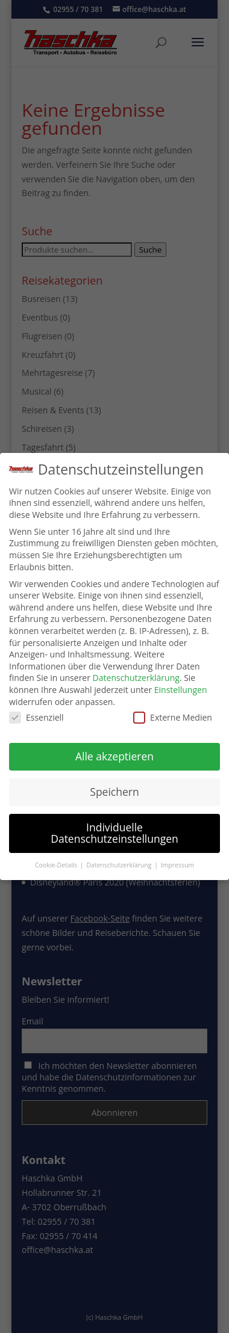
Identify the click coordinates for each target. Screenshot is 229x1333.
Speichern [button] (114, 789)
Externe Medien (172, 715)
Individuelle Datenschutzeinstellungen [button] (114, 830)
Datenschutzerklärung (136, 675)
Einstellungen (180, 687)
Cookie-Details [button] (57, 862)
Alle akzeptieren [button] (114, 754)
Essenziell (36, 715)
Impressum (177, 862)
